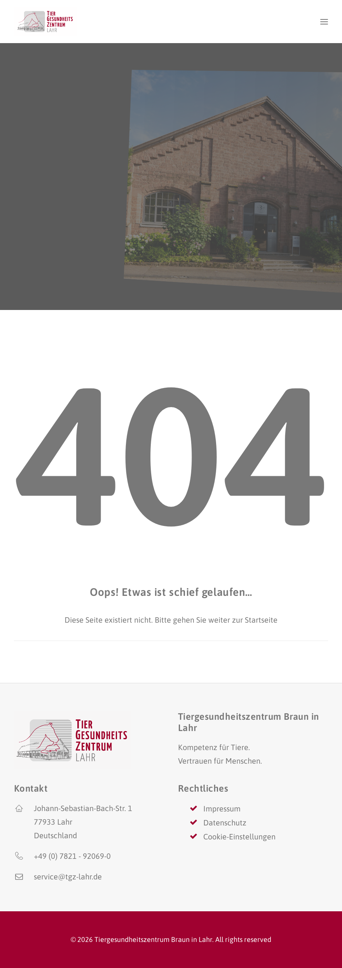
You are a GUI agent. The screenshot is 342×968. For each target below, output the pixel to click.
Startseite (261, 619)
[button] (324, 21)
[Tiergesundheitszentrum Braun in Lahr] (45, 21)
